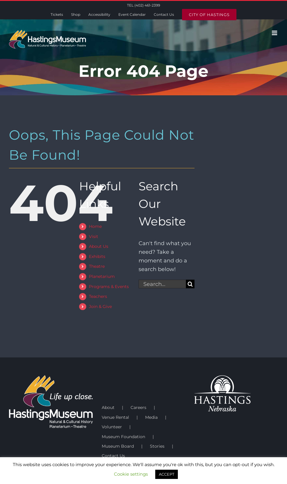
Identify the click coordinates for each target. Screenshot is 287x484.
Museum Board (118, 446)
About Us (98, 246)
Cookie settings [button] (131, 474)
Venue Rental (115, 417)
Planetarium (102, 276)
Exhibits (97, 256)
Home (95, 226)
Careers (138, 407)
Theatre (97, 266)
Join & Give (100, 306)
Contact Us (113, 455)
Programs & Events (109, 286)
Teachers (98, 296)
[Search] (190, 284)
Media (151, 417)
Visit (93, 236)
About (108, 407)
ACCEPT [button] (166, 474)
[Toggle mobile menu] (275, 33)
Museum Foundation (123, 436)
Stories (157, 446)
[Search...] (162, 284)
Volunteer (112, 426)
